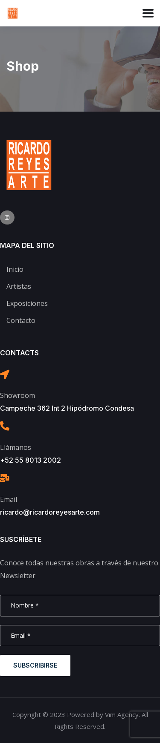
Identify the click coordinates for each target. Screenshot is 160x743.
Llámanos (15, 447)
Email (8, 499)
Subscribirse (35, 665)
